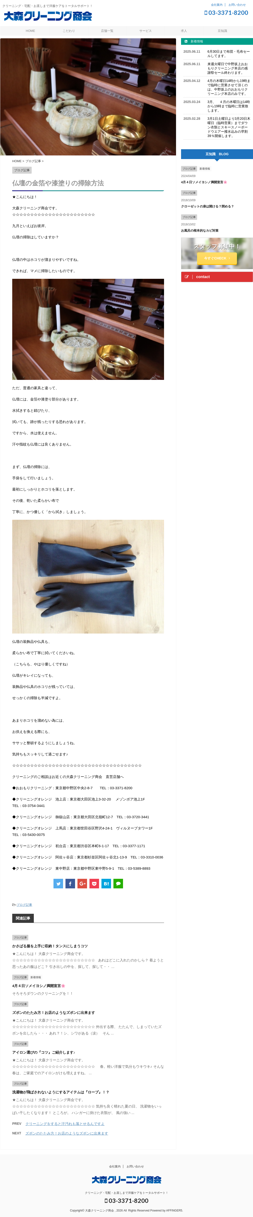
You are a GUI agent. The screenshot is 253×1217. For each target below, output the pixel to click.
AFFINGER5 (174, 1210)
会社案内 (217, 4)
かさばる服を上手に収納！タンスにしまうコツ (50, 946)
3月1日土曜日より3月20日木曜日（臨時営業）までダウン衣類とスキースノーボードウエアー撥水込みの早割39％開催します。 (228, 127)
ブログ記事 (24, 905)
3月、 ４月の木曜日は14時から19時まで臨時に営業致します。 (228, 106)
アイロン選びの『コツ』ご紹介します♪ (43, 1052)
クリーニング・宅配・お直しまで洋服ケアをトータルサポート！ (126, 1192)
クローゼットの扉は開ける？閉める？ (207, 206)
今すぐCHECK (217, 258)
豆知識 (222, 31)
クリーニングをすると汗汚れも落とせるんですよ (65, 1124)
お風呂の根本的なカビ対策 (199, 230)
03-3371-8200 (226, 12)
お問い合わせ (237, 4)
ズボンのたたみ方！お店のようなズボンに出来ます (53, 1013)
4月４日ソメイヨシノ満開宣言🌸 (38, 986)
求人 (184, 31)
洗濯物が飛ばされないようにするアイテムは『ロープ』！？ (60, 1092)
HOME (30, 31)
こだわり (69, 31)
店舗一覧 (107, 31)
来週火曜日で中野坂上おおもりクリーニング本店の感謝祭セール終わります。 (227, 68)
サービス (145, 31)
